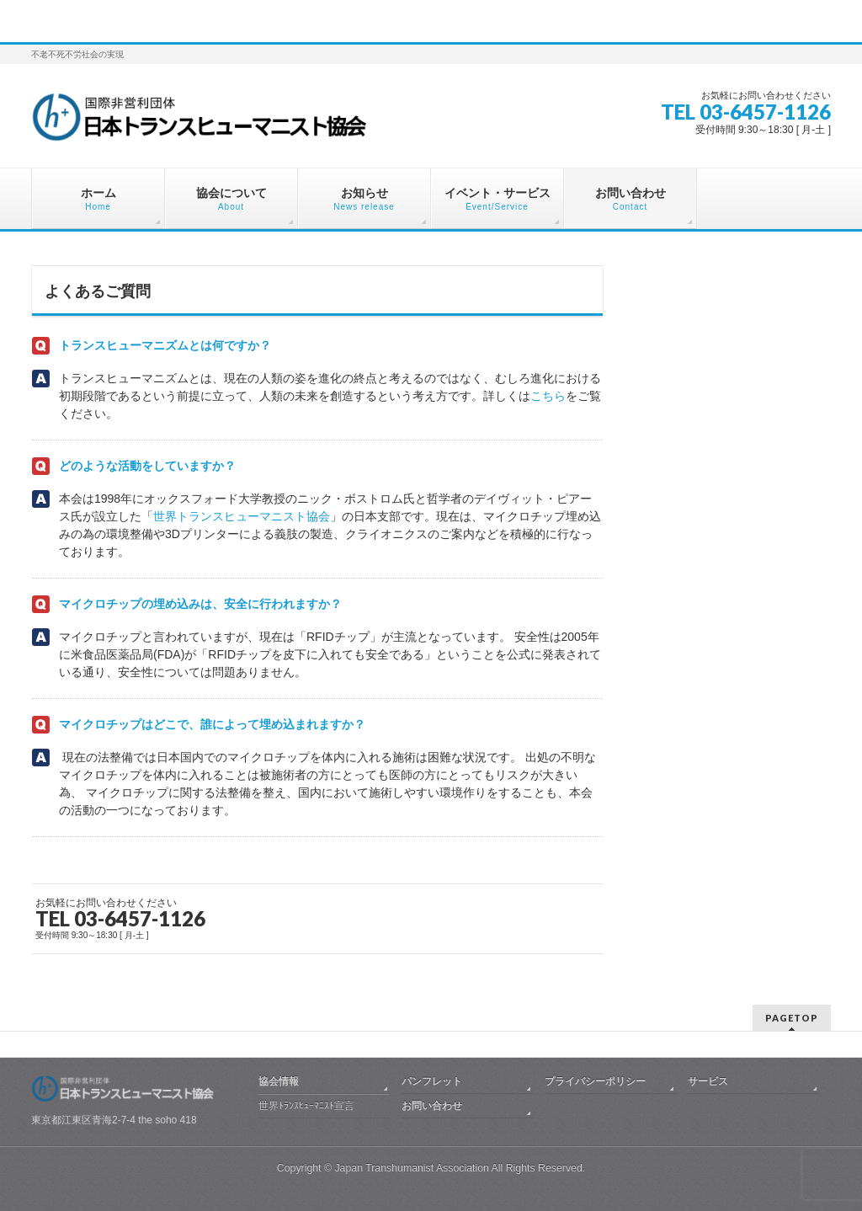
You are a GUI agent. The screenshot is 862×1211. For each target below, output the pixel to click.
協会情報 (278, 1081)
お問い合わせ (432, 1106)
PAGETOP (791, 1017)
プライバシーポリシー (595, 1081)
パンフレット (432, 1081)
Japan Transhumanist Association (411, 1168)
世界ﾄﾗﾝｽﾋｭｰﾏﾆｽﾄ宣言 (306, 1106)
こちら (548, 396)
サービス (708, 1081)
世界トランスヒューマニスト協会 (241, 516)
